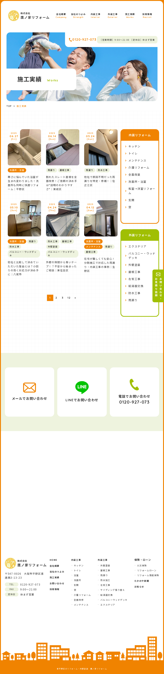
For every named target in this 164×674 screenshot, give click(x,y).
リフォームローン (147, 570)
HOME (53, 559)
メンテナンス (137, 160)
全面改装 (134, 174)
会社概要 (61, 16)
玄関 (131, 200)
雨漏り (132, 300)
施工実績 (130, 16)
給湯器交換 (135, 286)
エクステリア (137, 246)
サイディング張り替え (112, 589)
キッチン (134, 146)
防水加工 (105, 580)
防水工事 (134, 293)
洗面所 (77, 580)
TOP (9, 106)
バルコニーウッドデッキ (114, 599)
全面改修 (79, 599)
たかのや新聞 (141, 580)
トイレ (132, 153)
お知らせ (139, 586)
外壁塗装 (134, 265)
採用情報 (147, 16)
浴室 (76, 575)
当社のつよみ (78, 16)
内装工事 (95, 16)
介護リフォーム (138, 167)
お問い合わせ (57, 583)
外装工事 (113, 16)
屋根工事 (134, 272)
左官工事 (134, 279)
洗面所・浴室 (137, 181)
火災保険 (142, 565)
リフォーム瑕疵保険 (148, 575)
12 (69, 297)
